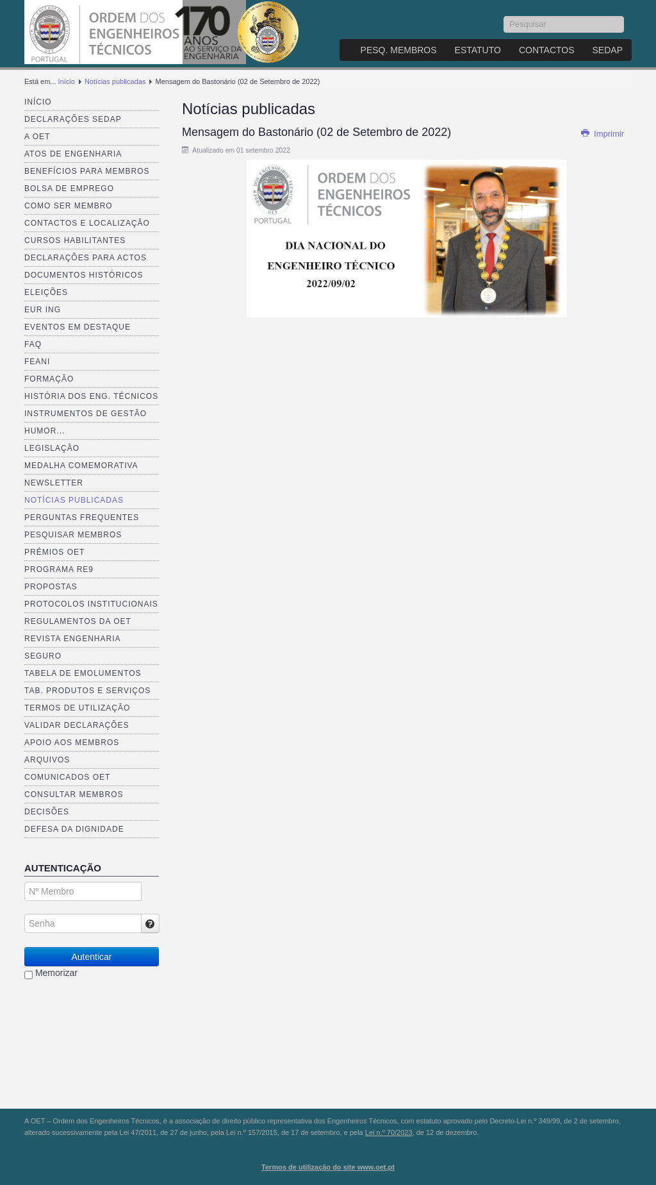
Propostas (51, 586)
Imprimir (602, 134)
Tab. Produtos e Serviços (87, 690)
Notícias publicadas (115, 81)
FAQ (33, 344)
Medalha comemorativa (81, 465)
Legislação (51, 448)
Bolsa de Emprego (69, 188)
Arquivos (47, 759)
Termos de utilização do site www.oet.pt (328, 1167)
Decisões (46, 811)
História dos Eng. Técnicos (91, 396)
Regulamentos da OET (77, 621)
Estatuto (478, 50)
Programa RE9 (59, 569)
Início (66, 81)
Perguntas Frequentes (81, 517)
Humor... (44, 430)
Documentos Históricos (83, 275)
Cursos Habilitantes (75, 240)
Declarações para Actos (85, 257)
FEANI (37, 361)
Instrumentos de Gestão (85, 413)
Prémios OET (54, 552)
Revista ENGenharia (72, 638)
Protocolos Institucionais (91, 604)
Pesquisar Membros (73, 534)
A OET (37, 136)
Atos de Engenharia (73, 153)
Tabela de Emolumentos (83, 673)
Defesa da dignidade (74, 829)
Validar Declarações (76, 725)
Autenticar (91, 957)
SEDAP (608, 50)
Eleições (46, 292)
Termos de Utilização (77, 707)
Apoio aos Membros (71, 742)
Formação (49, 378)
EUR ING (42, 309)
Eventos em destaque (77, 327)
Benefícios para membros (86, 171)
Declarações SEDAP (73, 119)
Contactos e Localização (87, 223)
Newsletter (53, 482)
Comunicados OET (67, 777)
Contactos (547, 50)
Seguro (43, 655)
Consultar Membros (74, 794)
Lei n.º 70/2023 (389, 1132)
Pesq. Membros (399, 50)
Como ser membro (68, 205)
